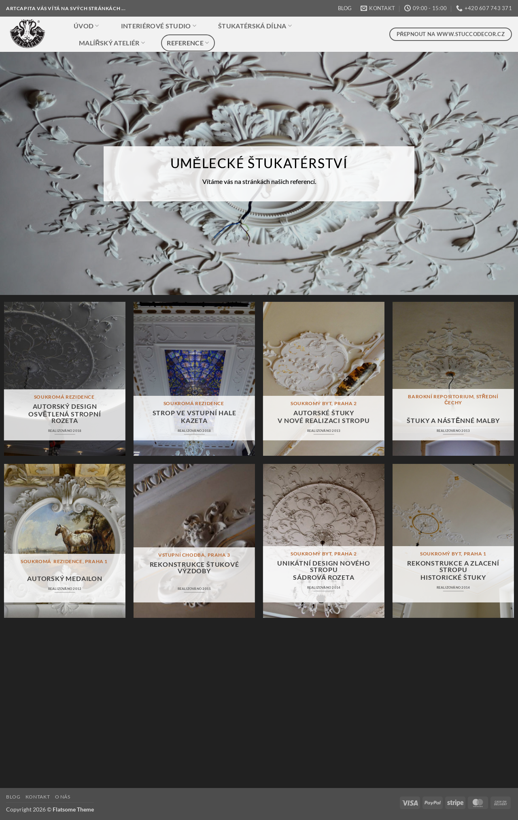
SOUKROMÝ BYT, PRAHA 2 (324, 403)
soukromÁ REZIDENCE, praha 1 (64, 561)
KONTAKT (37, 797)
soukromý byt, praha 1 (453, 554)
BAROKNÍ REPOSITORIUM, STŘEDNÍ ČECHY (453, 399)
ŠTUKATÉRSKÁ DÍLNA (255, 26)
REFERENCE (188, 43)
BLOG (345, 8)
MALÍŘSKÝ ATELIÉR (112, 43)
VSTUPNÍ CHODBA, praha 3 (194, 555)
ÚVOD (86, 26)
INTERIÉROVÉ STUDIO (158, 26)
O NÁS (62, 797)
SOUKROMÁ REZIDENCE (65, 397)
